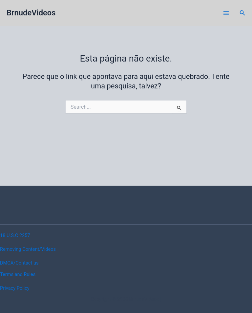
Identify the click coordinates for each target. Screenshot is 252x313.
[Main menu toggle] (226, 13)
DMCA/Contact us (19, 263)
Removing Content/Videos (28, 249)
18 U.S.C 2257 (15, 235)
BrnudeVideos (31, 12)
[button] (242, 13)
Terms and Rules (17, 274)
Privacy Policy (15, 288)
